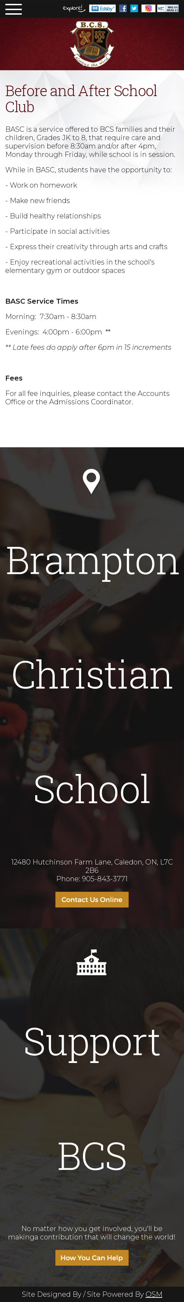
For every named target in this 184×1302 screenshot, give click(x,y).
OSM (154, 1294)
